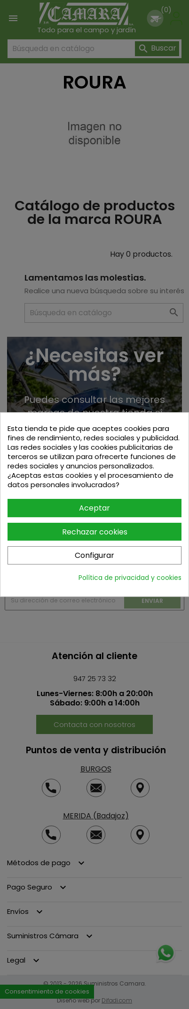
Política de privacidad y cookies (130, 577)
